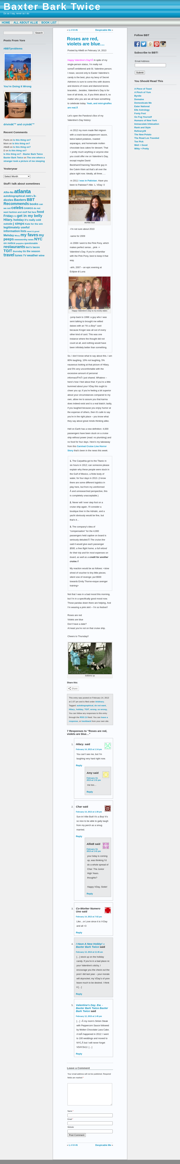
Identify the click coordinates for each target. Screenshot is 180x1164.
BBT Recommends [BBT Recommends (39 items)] (19, 201)
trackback (86, 721)
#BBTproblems (13, 48)
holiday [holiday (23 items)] (18, 220)
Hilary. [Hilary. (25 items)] (8, 220)
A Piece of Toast (143, 88)
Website (71, 1131)
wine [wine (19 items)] (42, 255)
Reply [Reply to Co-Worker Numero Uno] (79, 932)
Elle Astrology (142, 110)
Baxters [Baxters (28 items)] (20, 200)
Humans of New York (145, 120)
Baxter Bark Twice (52, 6)
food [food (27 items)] (40, 212)
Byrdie (137, 95)
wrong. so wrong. (98, 709)
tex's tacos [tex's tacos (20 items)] (33, 247)
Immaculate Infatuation (146, 124)
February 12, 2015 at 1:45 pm (89, 1016)
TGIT (87, 709)
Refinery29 (140, 131)
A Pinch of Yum (142, 92)
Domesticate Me (143, 103)
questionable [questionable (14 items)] (31, 243)
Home (6, 22)
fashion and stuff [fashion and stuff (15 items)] (18, 212)
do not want (100, 705)
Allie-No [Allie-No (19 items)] (9, 192)
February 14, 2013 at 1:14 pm (89, 749)
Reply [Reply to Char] (79, 836)
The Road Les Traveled (146, 138)
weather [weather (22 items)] (32, 255)
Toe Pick (138, 141)
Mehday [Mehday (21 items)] (9, 235)
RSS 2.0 (83, 717)
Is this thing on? (22, 140)
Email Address (142, 61)
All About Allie (26, 22)
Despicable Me (103, 30)
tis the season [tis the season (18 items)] (31, 251)
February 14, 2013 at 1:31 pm (94, 779)
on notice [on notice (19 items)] (9, 243)
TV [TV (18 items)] (24, 255)
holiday (79, 709)
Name (70, 1115)
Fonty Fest (140, 113)
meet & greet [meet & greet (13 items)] (33, 231)
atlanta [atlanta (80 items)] (22, 191)
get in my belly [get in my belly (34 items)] (29, 216)
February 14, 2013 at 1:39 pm (89, 812)
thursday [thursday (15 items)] (17, 251)
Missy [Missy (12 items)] (17, 236)
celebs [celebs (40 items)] (17, 207)
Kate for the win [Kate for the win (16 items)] (34, 224)
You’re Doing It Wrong (17, 86)
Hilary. (72, 709)
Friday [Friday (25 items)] (8, 216)
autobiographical (85, 705)
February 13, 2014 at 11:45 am (89, 952)
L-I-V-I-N (73, 30)
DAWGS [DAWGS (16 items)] (28, 208)
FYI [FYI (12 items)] (15, 216)
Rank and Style (142, 127)
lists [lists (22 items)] (23, 231)
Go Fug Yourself (143, 117)
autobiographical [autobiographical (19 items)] (14, 195)
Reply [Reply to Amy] (90, 791)
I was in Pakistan (88, 180)
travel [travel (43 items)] (9, 255)
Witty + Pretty (141, 148)
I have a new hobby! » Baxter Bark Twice (90, 945)
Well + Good (140, 145)
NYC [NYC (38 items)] (38, 239)
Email (70, 1123)
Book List (49, 22)
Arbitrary (99, 701)
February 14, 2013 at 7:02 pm (89, 917)
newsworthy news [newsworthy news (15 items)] (24, 239)
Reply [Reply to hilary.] (79, 765)
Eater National (142, 106)
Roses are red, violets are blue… (86, 41)
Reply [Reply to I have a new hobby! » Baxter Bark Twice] (79, 994)
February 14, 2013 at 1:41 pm (94, 850)
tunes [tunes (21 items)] (18, 255)
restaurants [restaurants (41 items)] (14, 247)
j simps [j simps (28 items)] (18, 223)
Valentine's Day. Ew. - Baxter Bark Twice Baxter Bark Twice (92, 1008)
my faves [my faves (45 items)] (29, 235)
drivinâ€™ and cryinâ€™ (19, 124)
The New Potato (142, 134)
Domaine (139, 99)
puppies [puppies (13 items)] (20, 243)
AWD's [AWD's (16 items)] (29, 196)
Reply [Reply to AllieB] (90, 893)
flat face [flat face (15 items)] (32, 212)
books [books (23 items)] (34, 204)
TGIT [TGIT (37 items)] (8, 251)
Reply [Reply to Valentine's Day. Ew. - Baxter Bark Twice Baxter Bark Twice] (79, 1053)
